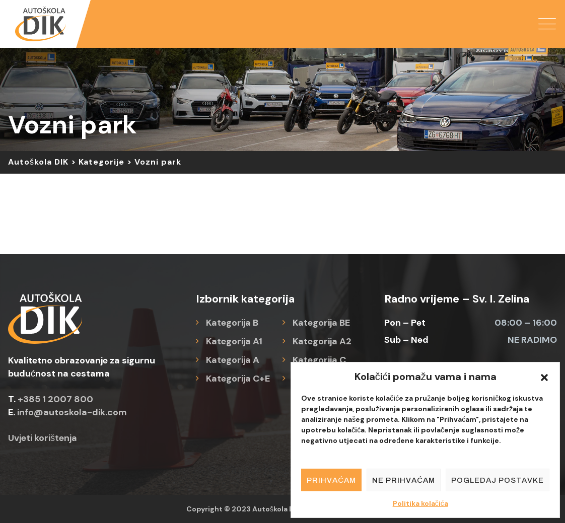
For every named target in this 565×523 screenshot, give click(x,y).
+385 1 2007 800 (55, 399)
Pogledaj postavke (497, 480)
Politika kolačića (420, 503)
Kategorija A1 (234, 341)
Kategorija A (232, 360)
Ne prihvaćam (403, 480)
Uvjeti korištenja (42, 438)
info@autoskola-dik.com (72, 412)
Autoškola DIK (276, 508)
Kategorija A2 (322, 341)
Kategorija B (232, 323)
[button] (544, 376)
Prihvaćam (331, 480)
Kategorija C (319, 360)
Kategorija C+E (238, 378)
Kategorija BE (321, 323)
